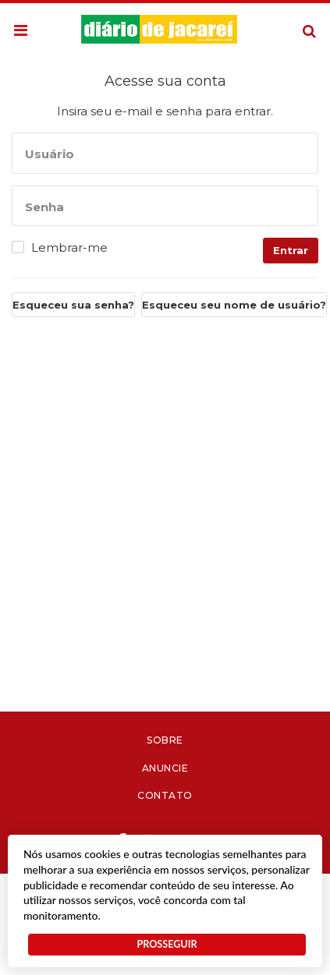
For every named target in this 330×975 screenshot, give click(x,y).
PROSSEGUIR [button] (167, 944)
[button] (20, 31)
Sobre (165, 740)
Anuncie (165, 768)
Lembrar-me (69, 248)
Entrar (290, 250)
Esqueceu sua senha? (73, 305)
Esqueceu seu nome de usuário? (234, 305)
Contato (165, 795)
